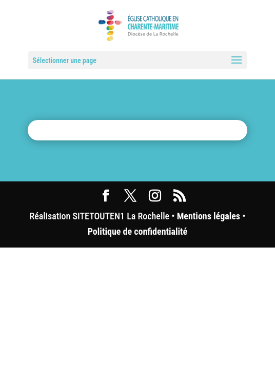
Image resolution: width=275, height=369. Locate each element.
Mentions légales (208, 216)
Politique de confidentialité (137, 231)
